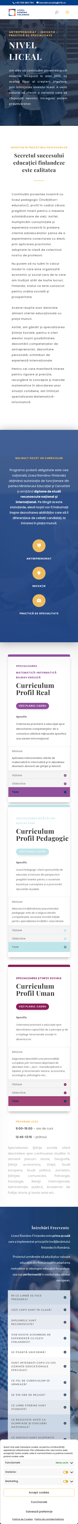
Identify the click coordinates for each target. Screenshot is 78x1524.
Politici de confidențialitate (49, 1519)
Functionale (39, 1502)
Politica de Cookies (22, 1519)
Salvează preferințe (39, 1511)
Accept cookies (39, 1492)
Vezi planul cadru (32, 706)
